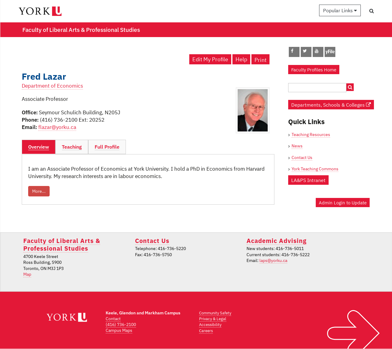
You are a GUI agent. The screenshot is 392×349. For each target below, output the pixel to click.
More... (39, 191)
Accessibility (210, 324)
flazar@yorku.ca (57, 127)
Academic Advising (277, 241)
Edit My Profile (210, 59)
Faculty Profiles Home (313, 69)
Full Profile (107, 147)
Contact (113, 318)
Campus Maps (119, 330)
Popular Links (340, 10)
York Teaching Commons (315, 169)
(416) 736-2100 (121, 324)
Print (260, 59)
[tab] (38, 147)
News (297, 146)
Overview (38, 147)
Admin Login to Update (343, 202)
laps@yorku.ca (273, 260)
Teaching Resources (311, 134)
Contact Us (302, 157)
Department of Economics (52, 85)
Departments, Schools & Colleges (331, 104)
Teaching (72, 147)
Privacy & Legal (212, 318)
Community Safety (215, 313)
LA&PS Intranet (308, 180)
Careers (206, 330)
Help (241, 59)
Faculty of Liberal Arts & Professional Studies (61, 244)
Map (27, 274)
